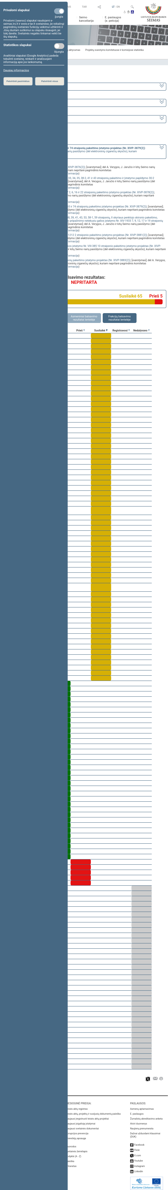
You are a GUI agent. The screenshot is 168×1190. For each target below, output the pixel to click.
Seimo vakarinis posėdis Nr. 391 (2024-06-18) (31, 118)
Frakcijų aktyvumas (70, 50)
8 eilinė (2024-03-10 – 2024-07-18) (24, 102)
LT (113, 6)
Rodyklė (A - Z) (73, 1154)
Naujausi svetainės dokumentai (82, 1126)
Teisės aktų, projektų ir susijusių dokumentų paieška (93, 1111)
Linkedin (138, 1169)
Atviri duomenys (138, 1121)
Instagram (139, 1163)
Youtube (138, 1158)
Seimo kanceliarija (86, 19)
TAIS (68, 6)
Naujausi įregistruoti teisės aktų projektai (87, 1116)
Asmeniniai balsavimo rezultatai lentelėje (84, 318)
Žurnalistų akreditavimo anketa (146, 1116)
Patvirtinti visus (49, 81)
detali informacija (68, 173)
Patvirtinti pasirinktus (17, 81)
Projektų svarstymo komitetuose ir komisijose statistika (114, 50)
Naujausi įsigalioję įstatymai (80, 1121)
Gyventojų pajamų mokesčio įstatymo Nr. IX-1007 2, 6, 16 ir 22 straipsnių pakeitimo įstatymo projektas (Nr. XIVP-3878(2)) (81, 192)
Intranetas (71, 1163)
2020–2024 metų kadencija (20, 86)
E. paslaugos (137, 1111)
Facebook (139, 1142)
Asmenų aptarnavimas (142, 1106)
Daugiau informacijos (16, 70)
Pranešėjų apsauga (76, 1136)
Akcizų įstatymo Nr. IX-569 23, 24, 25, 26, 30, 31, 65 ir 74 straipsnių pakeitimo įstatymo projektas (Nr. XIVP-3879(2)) (78, 206)
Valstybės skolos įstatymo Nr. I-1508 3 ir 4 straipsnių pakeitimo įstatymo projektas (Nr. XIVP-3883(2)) (69, 260)
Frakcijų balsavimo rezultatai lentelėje (119, 318)
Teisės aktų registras (77, 1106)
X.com (137, 1153)
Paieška (70, 1158)
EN (118, 6)
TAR (84, 6)
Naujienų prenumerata (141, 1126)
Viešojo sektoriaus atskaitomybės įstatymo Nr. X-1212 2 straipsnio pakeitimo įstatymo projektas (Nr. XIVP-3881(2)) (78, 235)
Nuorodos (71, 1144)
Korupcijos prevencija (77, 1131)
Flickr (137, 1147)
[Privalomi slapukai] (59, 11)
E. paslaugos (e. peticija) (113, 19)
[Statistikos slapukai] (59, 46)
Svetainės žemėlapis (76, 1149)
